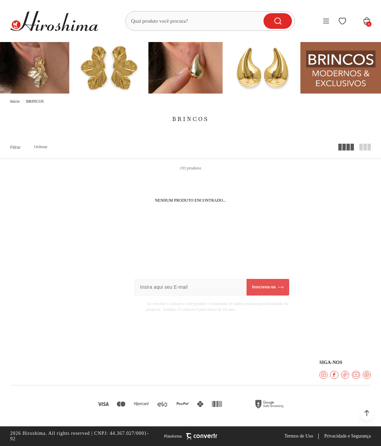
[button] (366, 413)
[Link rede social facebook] (334, 375)
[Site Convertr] (190, 436)
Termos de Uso (298, 436)
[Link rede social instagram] (323, 375)
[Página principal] (54, 21)
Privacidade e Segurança (347, 436)
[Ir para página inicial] (15, 101)
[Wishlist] (342, 21)
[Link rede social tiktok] (345, 375)
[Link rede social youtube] (356, 375)
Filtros (15, 147)
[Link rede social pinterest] (367, 375)
